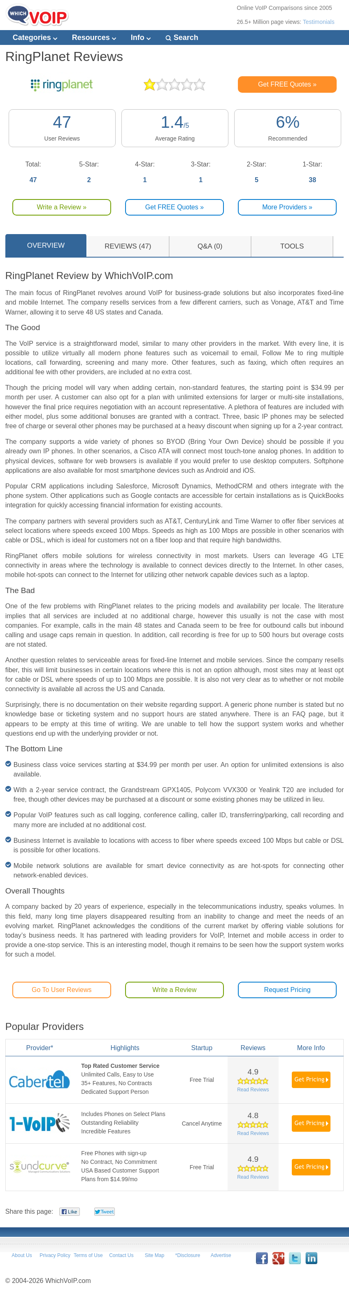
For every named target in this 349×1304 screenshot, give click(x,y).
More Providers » (287, 207)
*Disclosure (187, 1255)
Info (141, 37)
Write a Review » (61, 207)
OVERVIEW (46, 245)
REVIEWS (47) (128, 246)
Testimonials (319, 22)
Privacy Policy (55, 1255)
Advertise (221, 1255)
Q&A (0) (210, 246)
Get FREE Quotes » (287, 84)
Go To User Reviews (62, 989)
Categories (35, 37)
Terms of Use (88, 1255)
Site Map (154, 1255)
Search (181, 37)
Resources (94, 37)
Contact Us (121, 1255)
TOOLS (292, 246)
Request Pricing (287, 989)
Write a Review (174, 989)
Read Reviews (253, 1090)
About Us (22, 1255)
